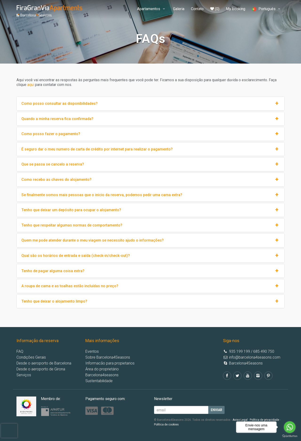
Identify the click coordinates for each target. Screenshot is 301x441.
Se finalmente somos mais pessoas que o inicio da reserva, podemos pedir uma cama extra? (150, 195)
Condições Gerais (31, 357)
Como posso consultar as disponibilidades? (150, 103)
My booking (235, 9)
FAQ (19, 351)
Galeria (178, 9)
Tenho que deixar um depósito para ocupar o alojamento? (150, 210)
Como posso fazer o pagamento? (150, 134)
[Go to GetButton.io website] (289, 436)
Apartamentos (151, 9)
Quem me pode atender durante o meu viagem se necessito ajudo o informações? (150, 240)
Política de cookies (166, 424)
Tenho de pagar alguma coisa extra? (150, 271)
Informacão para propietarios (110, 363)
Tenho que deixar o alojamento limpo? (150, 301)
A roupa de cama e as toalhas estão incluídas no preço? (150, 286)
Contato (197, 9)
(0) (214, 9)
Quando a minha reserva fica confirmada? (150, 119)
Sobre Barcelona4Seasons (107, 357)
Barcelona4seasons (102, 375)
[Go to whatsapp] (290, 427)
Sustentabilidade (99, 381)
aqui (30, 84)
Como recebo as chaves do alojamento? (150, 180)
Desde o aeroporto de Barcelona (43, 363)
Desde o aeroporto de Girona (40, 369)
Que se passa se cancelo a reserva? (150, 164)
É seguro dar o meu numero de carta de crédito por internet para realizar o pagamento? (150, 149)
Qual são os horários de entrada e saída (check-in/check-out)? (150, 256)
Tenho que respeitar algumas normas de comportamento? (150, 225)
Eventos (92, 351)
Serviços (23, 375)
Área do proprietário (102, 369)
